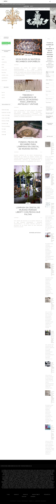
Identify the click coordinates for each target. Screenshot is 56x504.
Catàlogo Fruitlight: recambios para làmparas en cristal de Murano (52, 270)
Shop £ (3, 97)
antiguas (28, 89)
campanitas (4, 62)
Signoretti (4, 123)
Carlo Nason (5, 115)
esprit (3, 64)
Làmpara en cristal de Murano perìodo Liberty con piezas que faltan (28, 195)
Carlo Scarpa (5, 118)
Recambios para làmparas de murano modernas (52, 237)
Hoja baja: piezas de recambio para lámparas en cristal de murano (52, 304)
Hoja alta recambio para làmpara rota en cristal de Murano (52, 368)
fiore (3, 67)
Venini (3, 134)
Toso (3, 129)
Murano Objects (36, 494)
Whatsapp (24, 496)
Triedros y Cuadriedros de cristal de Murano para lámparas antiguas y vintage (28, 94)
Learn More (26, 6)
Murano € (16, 494)
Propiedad (33, 496)
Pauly (46, 129)
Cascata (3, 56)
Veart (3, 59)
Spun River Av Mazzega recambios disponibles (28, 59)
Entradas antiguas (34, 214)
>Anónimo (16, 63)
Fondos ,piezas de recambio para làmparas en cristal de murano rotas (28, 134)
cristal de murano (28, 129)
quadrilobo (4, 80)
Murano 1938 (5, 120)
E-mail (8, 494)
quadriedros (5, 77)
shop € (3, 95)
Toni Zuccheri (5, 126)
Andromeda (4, 109)
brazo (28, 190)
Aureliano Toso (5, 112)
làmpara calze (5, 75)
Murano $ (25, 494)
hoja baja (4, 72)
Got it (31, 6)
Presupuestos (47, 494)
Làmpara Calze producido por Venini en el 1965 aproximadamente (52, 179)
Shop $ (3, 92)
